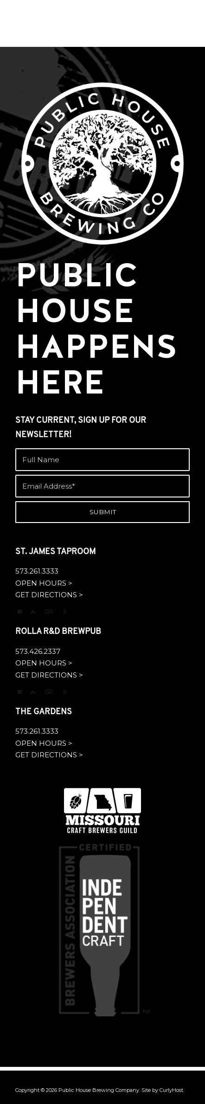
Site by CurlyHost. (162, 1090)
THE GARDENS (43, 712)
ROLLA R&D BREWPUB (58, 631)
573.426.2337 (37, 651)
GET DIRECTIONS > (49, 594)
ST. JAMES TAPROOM (55, 552)
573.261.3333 (36, 571)
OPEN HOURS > (43, 583)
